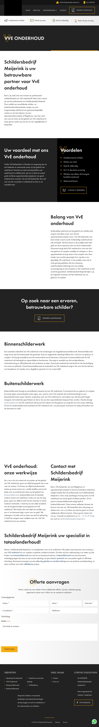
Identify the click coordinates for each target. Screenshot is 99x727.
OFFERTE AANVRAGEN (84, 10)
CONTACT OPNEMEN (74, 190)
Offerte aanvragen (49, 318)
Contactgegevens (7, 597)
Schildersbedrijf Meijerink (44, 722)
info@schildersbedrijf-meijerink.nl (67, 2)
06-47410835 (89, 2)
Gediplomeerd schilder (14, 20)
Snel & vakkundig (59, 20)
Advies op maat (38, 20)
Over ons (56, 681)
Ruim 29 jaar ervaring (83, 20)
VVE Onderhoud (11, 681)
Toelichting (5, 616)
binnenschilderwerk (11, 495)
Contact (55, 678)
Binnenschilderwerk (12, 685)
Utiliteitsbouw (33, 685)
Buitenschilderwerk (12, 688)
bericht (5, 621)
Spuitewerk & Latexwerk (14, 678)
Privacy (65, 722)
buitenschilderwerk (11, 402)
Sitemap (57, 722)
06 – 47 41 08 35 (85, 516)
